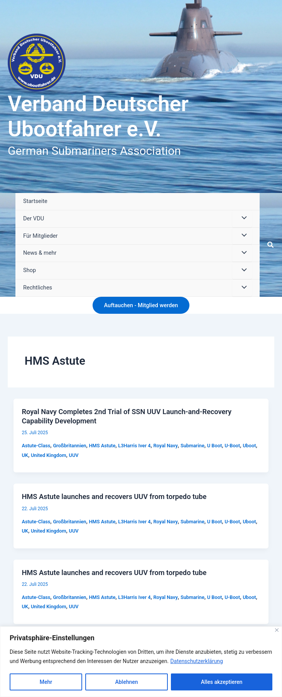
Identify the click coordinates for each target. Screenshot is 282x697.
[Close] (277, 630)
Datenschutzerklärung (197, 661)
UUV (74, 455)
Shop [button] (29, 270)
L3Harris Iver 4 (134, 445)
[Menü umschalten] (242, 218)
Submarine (192, 445)
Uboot (249, 445)
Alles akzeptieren (222, 682)
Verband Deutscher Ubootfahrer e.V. (98, 116)
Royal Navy (166, 445)
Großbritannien (69, 445)
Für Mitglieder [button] (40, 235)
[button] (270, 245)
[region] (141, 661)
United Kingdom (48, 455)
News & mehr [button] (39, 252)
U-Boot (232, 445)
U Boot (214, 445)
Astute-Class (36, 445)
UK (25, 455)
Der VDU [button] (33, 218)
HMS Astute (102, 445)
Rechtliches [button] (37, 287)
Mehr (46, 682)
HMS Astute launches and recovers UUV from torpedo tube (114, 496)
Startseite (35, 201)
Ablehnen (126, 682)
